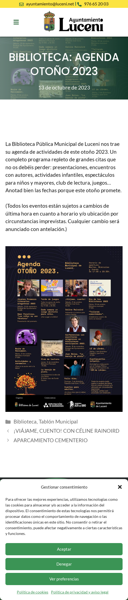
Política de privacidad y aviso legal (79, 592)
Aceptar (64, 549)
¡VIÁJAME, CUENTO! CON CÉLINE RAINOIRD (66, 431)
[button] (120, 487)
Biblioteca (25, 421)
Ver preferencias (64, 578)
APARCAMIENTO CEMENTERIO (51, 440)
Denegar (64, 564)
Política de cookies (32, 592)
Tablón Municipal (58, 421)
